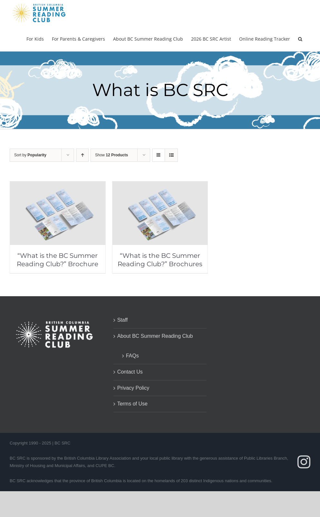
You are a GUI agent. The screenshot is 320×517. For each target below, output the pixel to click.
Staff (122, 320)
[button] (300, 38)
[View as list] (171, 155)
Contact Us (130, 372)
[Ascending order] (82, 155)
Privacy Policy (133, 388)
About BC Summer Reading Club (155, 336)
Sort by (30, 155)
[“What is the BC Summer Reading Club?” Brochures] (160, 186)
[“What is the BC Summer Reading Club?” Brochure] (57, 186)
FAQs (132, 355)
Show (111, 155)
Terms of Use (132, 403)
